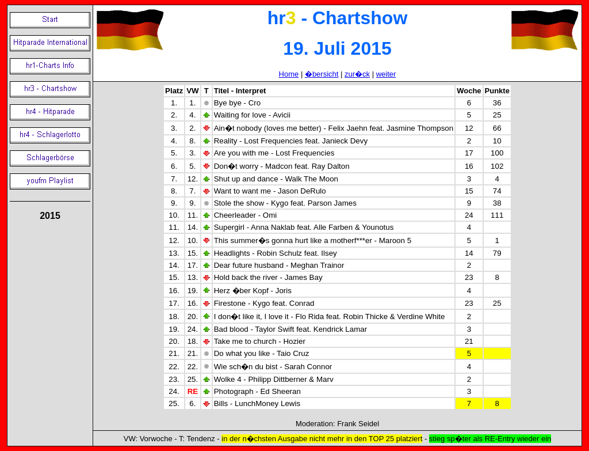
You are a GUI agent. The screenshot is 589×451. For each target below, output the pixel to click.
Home (289, 74)
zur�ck (357, 74)
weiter (386, 74)
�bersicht (322, 74)
